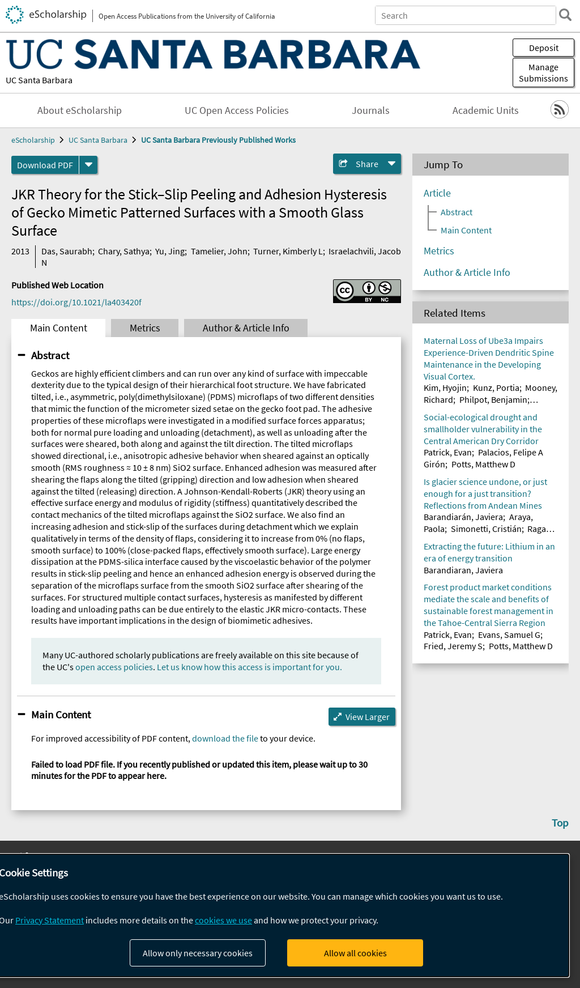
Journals (371, 110)
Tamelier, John (219, 251)
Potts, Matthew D (483, 464)
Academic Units (486, 110)
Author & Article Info (246, 328)
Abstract (50, 355)
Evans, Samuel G (509, 634)
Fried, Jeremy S (453, 645)
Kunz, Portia (496, 387)
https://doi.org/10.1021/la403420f (76, 302)
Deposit (543, 47)
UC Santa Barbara (39, 80)
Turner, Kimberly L (288, 251)
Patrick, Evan (448, 452)
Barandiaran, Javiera (463, 570)
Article (437, 193)
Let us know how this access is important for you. (249, 666)
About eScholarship (79, 110)
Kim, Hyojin (445, 387)
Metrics (145, 328)
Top (560, 822)
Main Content (58, 328)
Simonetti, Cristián (486, 528)
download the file (225, 738)
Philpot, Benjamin (493, 399)
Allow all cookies (355, 953)
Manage (543, 72)
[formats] (88, 165)
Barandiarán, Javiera (463, 516)
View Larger (368, 716)
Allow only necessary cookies (198, 953)
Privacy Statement (49, 920)
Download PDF (45, 165)
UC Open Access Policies (237, 110)
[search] (565, 15)
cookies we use (223, 920)
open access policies (114, 666)
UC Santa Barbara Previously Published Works (218, 140)
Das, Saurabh (66, 251)
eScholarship (33, 140)
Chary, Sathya (124, 251)
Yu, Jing (170, 251)
